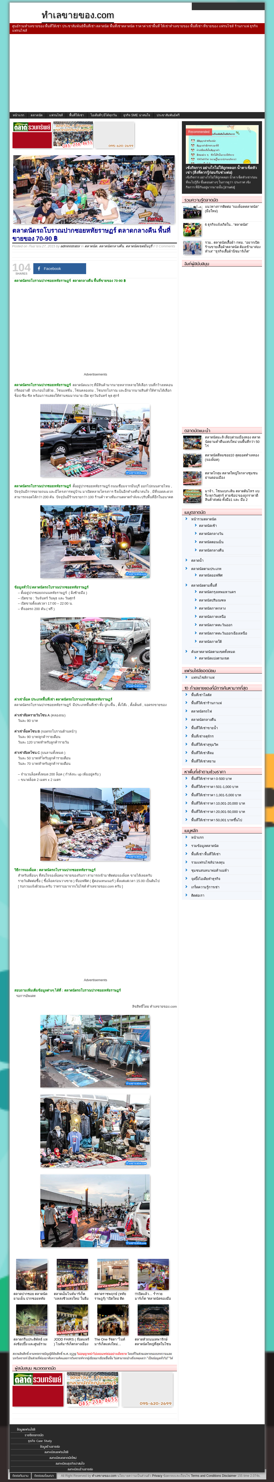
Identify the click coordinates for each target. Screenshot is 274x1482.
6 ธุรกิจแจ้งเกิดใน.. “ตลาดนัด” (226, 224)
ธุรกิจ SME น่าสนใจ (136, 115)
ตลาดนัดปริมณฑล (212, 600)
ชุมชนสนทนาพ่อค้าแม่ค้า (210, 870)
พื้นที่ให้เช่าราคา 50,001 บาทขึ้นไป (216, 820)
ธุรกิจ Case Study (40, 1441)
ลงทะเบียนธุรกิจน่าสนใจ (70, 1463)
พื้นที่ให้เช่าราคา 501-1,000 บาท (215, 787)
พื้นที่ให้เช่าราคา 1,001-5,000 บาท (216, 795)
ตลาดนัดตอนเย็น (211, 542)
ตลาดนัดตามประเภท (206, 569)
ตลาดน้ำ (197, 560)
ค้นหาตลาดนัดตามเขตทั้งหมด (213, 652)
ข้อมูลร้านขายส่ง (50, 1446)
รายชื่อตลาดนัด (34, 1435)
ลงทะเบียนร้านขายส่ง (80, 1469)
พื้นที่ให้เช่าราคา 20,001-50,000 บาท (218, 812)
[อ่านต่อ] (229, 187)
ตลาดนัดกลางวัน (211, 534)
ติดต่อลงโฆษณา (44, 1475)
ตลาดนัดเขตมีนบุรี (139, 246)
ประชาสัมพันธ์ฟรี (168, 115)
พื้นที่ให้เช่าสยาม (203, 761)
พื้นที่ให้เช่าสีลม (202, 753)
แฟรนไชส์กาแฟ (202, 677)
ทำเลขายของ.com (104, 1476)
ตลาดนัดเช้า (208, 526)
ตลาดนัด (37, 115)
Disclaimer (229, 1476)
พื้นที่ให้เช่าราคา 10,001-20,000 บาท (218, 803)
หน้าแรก (18, 115)
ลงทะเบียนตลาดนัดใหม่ (63, 1457)
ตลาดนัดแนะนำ (197, 430)
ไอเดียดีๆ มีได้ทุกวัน (104, 115)
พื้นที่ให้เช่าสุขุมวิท (204, 745)
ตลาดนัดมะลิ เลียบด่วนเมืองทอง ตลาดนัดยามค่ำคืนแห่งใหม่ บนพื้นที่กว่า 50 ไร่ (232, 441)
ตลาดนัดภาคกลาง (212, 608)
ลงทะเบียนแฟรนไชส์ (56, 1452)
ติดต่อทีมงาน (20, 1475)
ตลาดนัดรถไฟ (201, 711)
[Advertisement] (137, 73)
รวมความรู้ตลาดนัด (201, 200)
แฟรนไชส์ (56, 115)
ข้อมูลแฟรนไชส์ (26, 1429)
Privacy (157, 1476)
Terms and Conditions (206, 1476)
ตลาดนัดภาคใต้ (210, 642)
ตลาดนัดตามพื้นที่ (204, 585)
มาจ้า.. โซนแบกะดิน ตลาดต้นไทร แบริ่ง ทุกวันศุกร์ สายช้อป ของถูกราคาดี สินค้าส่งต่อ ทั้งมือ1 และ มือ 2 (232, 495)
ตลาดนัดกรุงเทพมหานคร (217, 592)
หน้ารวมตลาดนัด (203, 519)
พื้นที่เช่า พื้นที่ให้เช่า (206, 854)
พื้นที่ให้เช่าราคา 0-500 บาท (211, 779)
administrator (70, 246)
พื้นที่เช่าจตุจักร (202, 736)
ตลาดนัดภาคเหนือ (212, 617)
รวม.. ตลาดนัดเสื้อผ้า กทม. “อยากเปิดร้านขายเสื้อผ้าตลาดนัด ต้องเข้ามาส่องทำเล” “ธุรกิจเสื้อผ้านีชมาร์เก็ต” (233, 247)
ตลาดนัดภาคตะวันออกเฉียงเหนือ (223, 633)
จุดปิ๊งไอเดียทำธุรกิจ (205, 879)
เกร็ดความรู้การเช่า (205, 887)
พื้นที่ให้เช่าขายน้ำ (204, 728)
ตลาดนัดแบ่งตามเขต (214, 658)
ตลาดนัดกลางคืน (111, 246)
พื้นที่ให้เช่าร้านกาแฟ (206, 703)
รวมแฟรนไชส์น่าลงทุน (208, 862)
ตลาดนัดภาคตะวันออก (215, 625)
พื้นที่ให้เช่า (76, 115)
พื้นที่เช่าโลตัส (201, 695)
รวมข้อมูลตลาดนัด (205, 846)
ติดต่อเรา (197, 895)
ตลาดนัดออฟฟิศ (210, 575)
